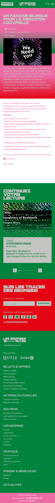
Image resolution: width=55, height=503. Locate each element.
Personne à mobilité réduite (14, 383)
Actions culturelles (24, 32)
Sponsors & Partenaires (12, 413)
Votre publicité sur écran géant (15, 416)
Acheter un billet (9, 371)
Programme (7, 4)
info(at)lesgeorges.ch (12, 345)
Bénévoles (7, 475)
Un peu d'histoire (10, 436)
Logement (7, 458)
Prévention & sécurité (11, 461)
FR (47, 4)
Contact (6, 442)
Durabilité (7, 445)
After (5, 464)
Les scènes (7, 439)
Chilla (21, 253)
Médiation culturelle (11, 402)
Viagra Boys (11, 251)
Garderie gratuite (10, 380)
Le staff (6, 430)
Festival (10, 241)
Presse (6, 478)
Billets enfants (9, 377)
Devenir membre (9, 419)
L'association (8, 433)
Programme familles (11, 399)
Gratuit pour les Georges (13, 386)
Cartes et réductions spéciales (15, 389)
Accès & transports (11, 455)
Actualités (12, 485)
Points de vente (9, 374)
